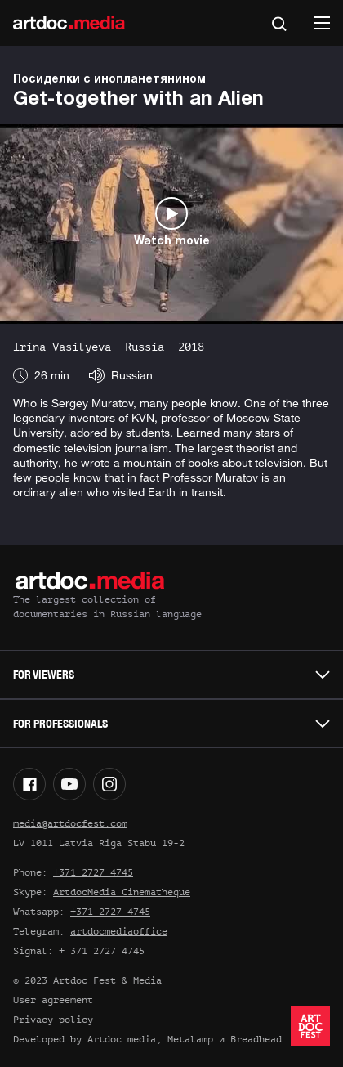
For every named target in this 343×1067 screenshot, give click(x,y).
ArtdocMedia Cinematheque (121, 892)
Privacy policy (53, 1019)
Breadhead (256, 1039)
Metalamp (190, 1039)
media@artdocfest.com (70, 823)
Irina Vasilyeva (62, 347)
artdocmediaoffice (118, 931)
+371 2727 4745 (93, 872)
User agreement (53, 1000)
